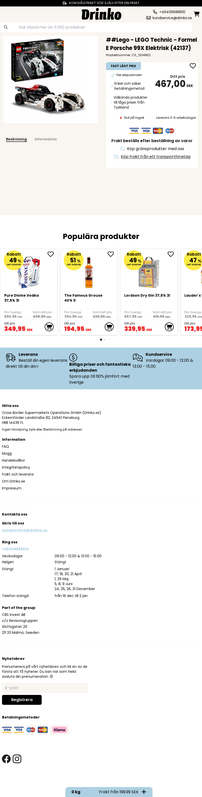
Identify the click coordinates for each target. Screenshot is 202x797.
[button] (51, 676)
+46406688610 (15, 549)
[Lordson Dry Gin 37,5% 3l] (149, 270)
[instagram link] (17, 759)
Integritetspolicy (16, 467)
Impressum (12, 488)
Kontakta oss (14, 514)
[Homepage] (101, 13)
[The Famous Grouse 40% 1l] (88, 270)
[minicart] (197, 14)
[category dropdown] (12, 13)
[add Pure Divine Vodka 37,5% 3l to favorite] (52, 254)
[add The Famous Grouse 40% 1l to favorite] (112, 254)
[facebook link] (6, 759)
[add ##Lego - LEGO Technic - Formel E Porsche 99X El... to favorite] (193, 66)
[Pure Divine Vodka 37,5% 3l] (28, 270)
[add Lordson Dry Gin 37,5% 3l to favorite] (172, 254)
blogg (7, 453)
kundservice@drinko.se (24, 530)
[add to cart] (49, 327)
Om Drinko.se (13, 481)
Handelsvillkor (13, 460)
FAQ (5, 446)
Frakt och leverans (18, 474)
